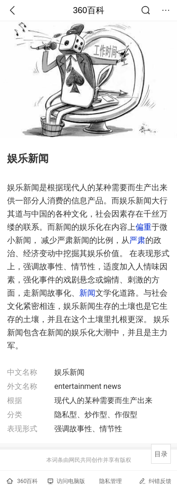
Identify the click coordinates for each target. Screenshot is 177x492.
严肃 (137, 240)
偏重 (143, 227)
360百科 (88, 10)
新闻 (87, 293)
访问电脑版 (66, 481)
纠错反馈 (155, 480)
